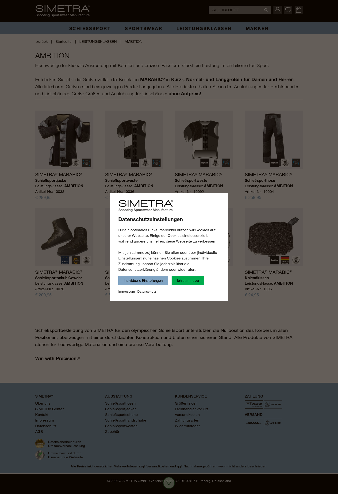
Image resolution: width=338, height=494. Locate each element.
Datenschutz (146, 291)
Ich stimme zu (188, 280)
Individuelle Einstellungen (143, 280)
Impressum (126, 291)
